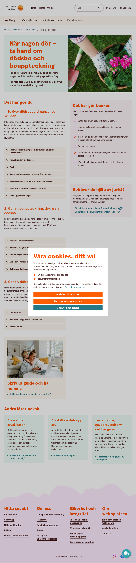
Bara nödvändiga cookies (68, 301)
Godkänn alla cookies (68, 294)
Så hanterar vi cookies (75, 287)
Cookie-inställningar (68, 307)
